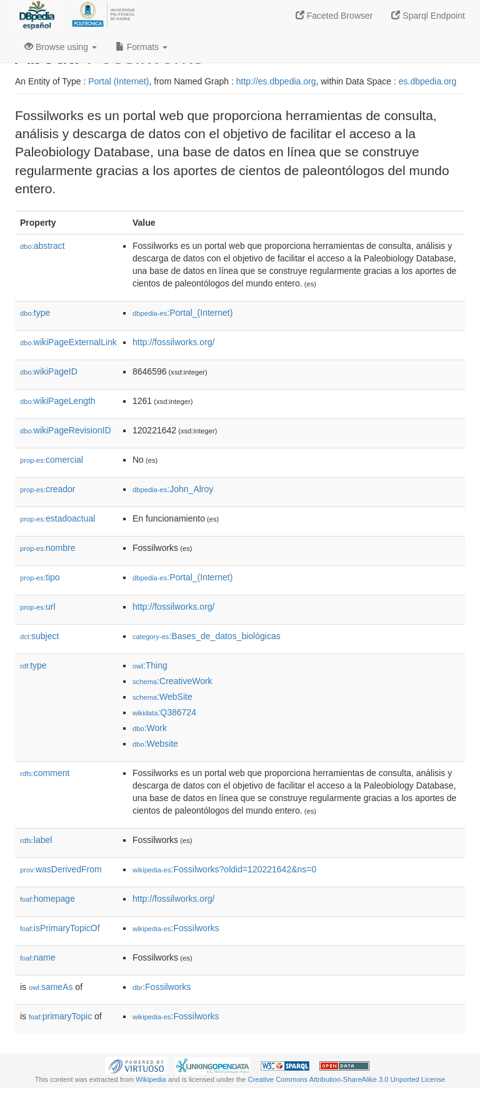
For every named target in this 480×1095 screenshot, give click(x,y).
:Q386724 (164, 712)
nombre (48, 548)
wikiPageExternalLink (68, 342)
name (38, 957)
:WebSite (162, 697)
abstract (42, 246)
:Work (149, 728)
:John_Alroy (172, 489)
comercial (51, 460)
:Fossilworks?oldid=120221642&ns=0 (224, 869)
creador (48, 489)
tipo (40, 577)
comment (44, 773)
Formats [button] (142, 47)
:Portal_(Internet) (182, 313)
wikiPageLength (58, 401)
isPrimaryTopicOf (60, 928)
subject (39, 636)
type (35, 313)
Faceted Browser (334, 16)
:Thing (150, 665)
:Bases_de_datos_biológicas (206, 636)
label (36, 840)
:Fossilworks (175, 928)
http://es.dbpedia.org (276, 81)
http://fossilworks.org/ (173, 342)
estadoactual (57, 518)
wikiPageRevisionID (65, 430)
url (38, 607)
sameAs (50, 987)
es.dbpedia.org (428, 81)
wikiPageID (49, 371)
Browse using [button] (60, 47)
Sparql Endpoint (428, 16)
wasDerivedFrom (61, 869)
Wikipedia (151, 1079)
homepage (47, 899)
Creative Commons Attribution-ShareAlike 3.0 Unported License (346, 1079)
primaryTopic (60, 1016)
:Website (155, 744)
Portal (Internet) (118, 81)
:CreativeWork (172, 681)
